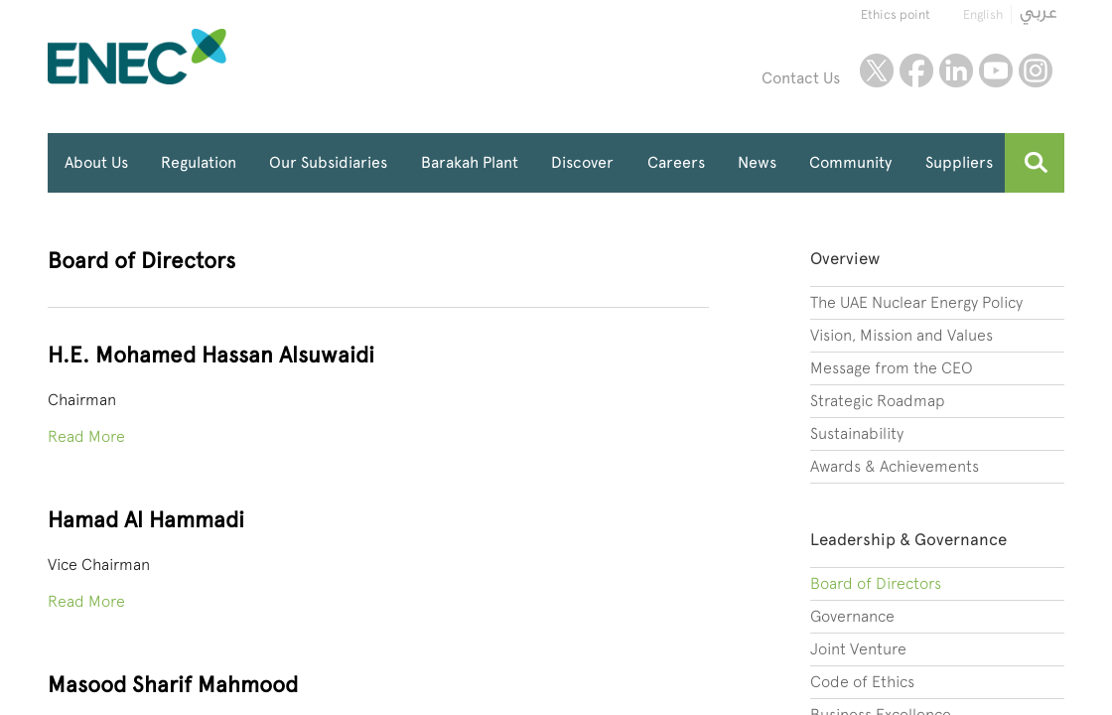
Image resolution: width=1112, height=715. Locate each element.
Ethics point (895, 14)
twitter (877, 70)
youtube (996, 70)
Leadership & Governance (908, 539)
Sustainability (857, 433)
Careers (676, 162)
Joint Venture (858, 649)
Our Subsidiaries (328, 162)
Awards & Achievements (894, 466)
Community (850, 162)
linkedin (956, 70)
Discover (582, 162)
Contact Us (801, 78)
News (757, 162)
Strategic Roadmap (877, 400)
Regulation (198, 162)
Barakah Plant (469, 162)
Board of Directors (875, 583)
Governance (852, 616)
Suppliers (959, 162)
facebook (916, 70)
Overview (845, 258)
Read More (86, 436)
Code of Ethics (862, 681)
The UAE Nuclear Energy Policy (916, 302)
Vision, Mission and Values (901, 335)
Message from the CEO (891, 367)
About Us (96, 162)
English (983, 14)
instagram (1035, 70)
